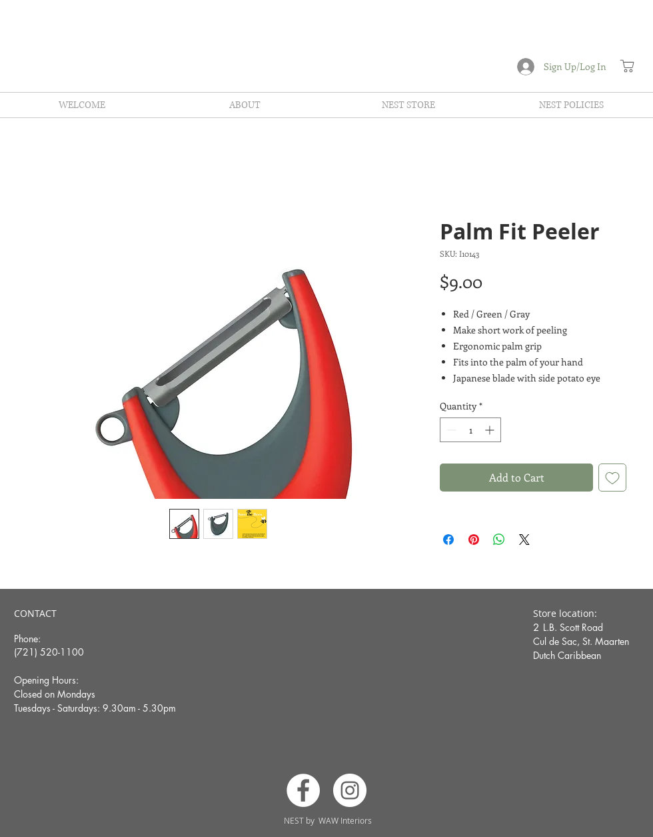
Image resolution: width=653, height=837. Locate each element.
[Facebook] (303, 790)
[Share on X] (524, 540)
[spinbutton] (470, 430)
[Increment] (490, 430)
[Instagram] (349, 790)
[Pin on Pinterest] (474, 540)
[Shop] (627, 66)
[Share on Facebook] (448, 540)
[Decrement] (450, 430)
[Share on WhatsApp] (499, 540)
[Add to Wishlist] (612, 478)
